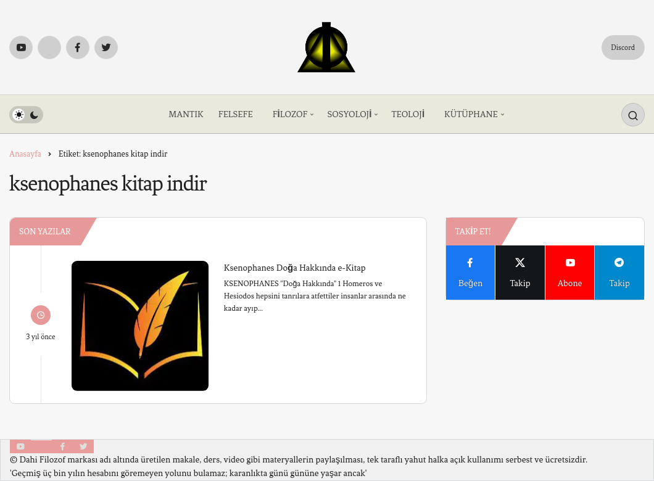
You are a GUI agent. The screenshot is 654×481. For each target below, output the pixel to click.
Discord (623, 47)
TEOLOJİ (407, 114)
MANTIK (185, 114)
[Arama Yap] (633, 114)
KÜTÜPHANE (471, 114)
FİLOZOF (290, 114)
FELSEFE (235, 114)
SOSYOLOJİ (349, 114)
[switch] (26, 114)
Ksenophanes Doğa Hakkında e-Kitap (295, 267)
